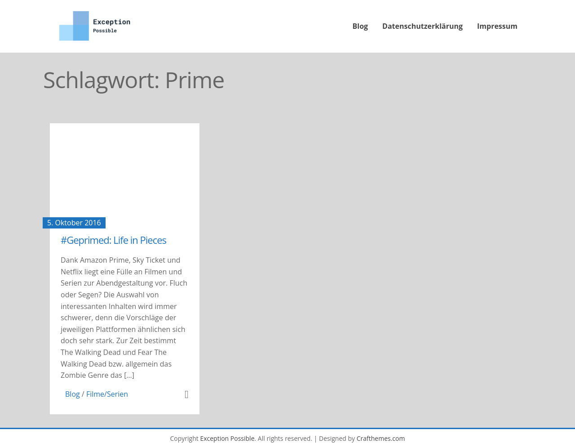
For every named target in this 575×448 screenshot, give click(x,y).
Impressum (497, 26)
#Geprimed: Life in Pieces (113, 239)
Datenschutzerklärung (422, 26)
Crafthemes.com (381, 438)
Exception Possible (227, 438)
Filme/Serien (107, 394)
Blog (360, 26)
